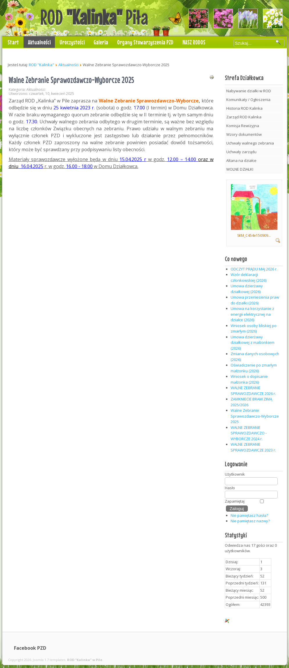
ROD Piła (94, 17)
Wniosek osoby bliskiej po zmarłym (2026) (254, 328)
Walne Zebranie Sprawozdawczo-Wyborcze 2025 (71, 80)
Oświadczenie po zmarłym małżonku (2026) (254, 367)
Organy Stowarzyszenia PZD (145, 42)
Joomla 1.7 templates (49, 660)
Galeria (101, 42)
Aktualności (39, 42)
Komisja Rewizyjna (242, 125)
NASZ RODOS (193, 42)
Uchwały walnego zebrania (250, 143)
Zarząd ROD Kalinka (243, 117)
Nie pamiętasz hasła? (249, 515)
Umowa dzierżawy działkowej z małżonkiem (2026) (252, 342)
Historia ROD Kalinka (244, 108)
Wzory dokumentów (244, 134)
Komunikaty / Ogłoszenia (248, 99)
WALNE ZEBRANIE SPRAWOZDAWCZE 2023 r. (253, 447)
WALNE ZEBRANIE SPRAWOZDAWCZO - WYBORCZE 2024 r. (249, 433)
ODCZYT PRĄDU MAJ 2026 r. (254, 269)
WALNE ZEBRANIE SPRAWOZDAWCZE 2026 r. (253, 390)
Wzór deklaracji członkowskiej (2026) (248, 277)
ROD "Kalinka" (41, 64)
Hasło (230, 487)
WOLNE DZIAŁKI (239, 169)
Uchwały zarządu (241, 151)
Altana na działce (241, 160)
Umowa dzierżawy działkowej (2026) (247, 288)
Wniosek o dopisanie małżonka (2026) (249, 379)
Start (13, 42)
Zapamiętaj (235, 501)
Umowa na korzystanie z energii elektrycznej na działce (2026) (252, 314)
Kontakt (16, 53)
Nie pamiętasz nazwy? (250, 520)
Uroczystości (72, 42)
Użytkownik (235, 474)
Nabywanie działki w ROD (248, 90)
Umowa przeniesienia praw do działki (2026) (255, 300)
